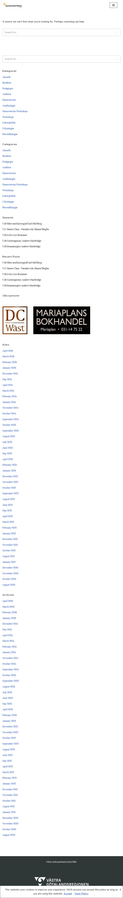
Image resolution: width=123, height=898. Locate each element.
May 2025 (7, 379)
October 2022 (9, 487)
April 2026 (7, 350)
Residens (6, 82)
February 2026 (9, 362)
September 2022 (10, 493)
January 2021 (9, 562)
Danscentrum (9, 100)
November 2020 (10, 573)
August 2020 (8, 584)
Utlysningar (8, 128)
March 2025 (8, 390)
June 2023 (7, 447)
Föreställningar (10, 134)
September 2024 (10, 419)
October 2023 (9, 425)
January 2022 (9, 533)
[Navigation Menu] (113, 5)
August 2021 (8, 556)
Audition (6, 94)
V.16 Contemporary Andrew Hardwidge (21, 240)
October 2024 (9, 413)
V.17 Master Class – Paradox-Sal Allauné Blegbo (25, 229)
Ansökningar (8, 105)
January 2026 (9, 367)
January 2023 (9, 470)
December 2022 (10, 476)
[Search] (57, 32)
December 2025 (10, 373)
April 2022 (7, 516)
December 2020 (10, 567)
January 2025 (9, 402)
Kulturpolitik (9, 122)
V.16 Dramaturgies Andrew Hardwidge (21, 246)
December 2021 (10, 539)
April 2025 (7, 385)
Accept (68, 893)
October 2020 (9, 579)
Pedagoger (7, 88)
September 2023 (10, 430)
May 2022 (7, 510)
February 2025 (9, 396)
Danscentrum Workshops (15, 111)
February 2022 (9, 527)
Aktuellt (6, 77)
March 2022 (8, 522)
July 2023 (7, 442)
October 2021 (9, 550)
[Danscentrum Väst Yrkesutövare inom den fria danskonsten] (12, 5)
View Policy (81, 893)
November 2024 (10, 407)
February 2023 (9, 464)
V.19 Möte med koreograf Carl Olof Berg (22, 223)
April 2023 (7, 459)
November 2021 (10, 544)
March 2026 (8, 356)
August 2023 (8, 436)
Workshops (8, 117)
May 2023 (7, 453)
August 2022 (8, 499)
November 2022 (10, 482)
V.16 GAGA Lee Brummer (14, 235)
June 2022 (7, 505)
